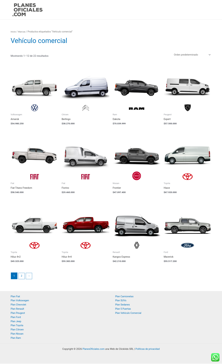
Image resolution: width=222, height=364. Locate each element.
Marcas (22, 31)
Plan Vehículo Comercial (128, 313)
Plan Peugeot (18, 313)
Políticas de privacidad (148, 349)
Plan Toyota (17, 325)
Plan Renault (18, 309)
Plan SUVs (121, 300)
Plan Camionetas (124, 296)
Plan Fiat (15, 296)
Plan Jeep (16, 321)
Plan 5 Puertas (123, 309)
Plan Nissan (17, 334)
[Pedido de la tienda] (190, 55)
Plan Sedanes (122, 305)
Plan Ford (16, 317)
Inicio (13, 31)
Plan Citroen (17, 330)
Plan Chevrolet (19, 305)
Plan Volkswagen (20, 300)
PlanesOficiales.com (93, 349)
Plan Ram (16, 338)
